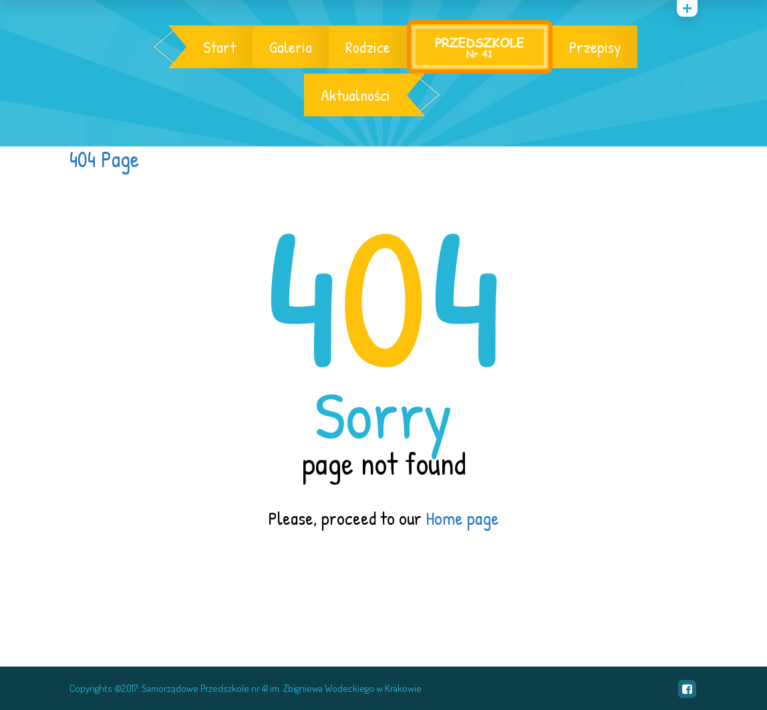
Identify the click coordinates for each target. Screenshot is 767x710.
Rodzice (368, 46)
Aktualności (355, 95)
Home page (462, 518)
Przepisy (595, 46)
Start (219, 46)
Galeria (291, 46)
